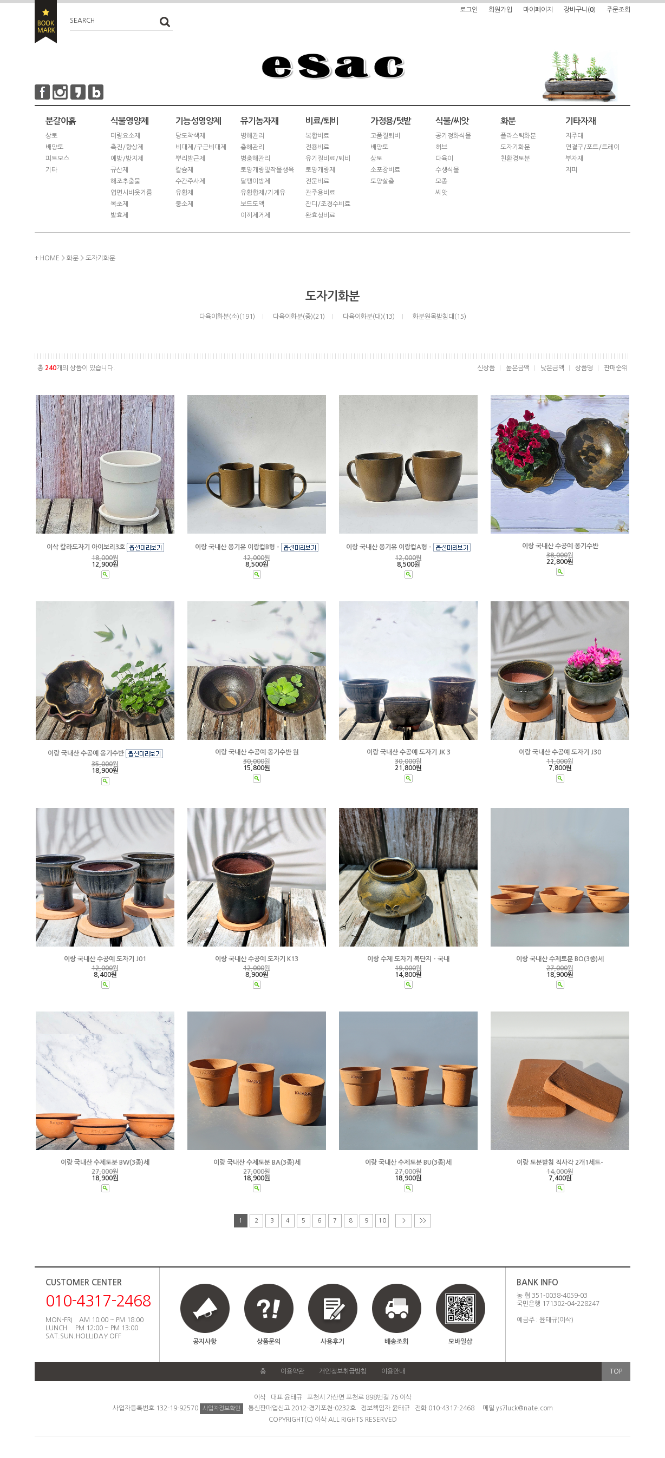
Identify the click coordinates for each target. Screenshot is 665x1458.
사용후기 (332, 1341)
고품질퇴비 (385, 136)
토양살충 (382, 181)
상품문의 (269, 1341)
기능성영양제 (198, 121)
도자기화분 (515, 147)
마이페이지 (538, 9)
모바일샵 (460, 1319)
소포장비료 (385, 170)
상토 (51, 136)
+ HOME (47, 258)
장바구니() (580, 9)
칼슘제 (184, 170)
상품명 (584, 368)
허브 (441, 147)
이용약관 (292, 1371)
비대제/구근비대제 (200, 147)
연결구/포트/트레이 (592, 147)
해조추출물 (125, 181)
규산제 (119, 170)
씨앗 (441, 192)
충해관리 (252, 147)
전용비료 (317, 147)
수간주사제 (190, 181)
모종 (441, 181)
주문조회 (618, 9)
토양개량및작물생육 (267, 170)
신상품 (486, 368)
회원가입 (500, 9)
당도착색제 (190, 136)
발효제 (119, 215)
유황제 (184, 192)
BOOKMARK (46, 21)
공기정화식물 (453, 136)
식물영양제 (129, 121)
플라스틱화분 (518, 136)
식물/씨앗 (451, 121)
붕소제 (184, 204)
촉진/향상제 (127, 147)
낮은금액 (552, 368)
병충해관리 (255, 158)
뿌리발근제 (190, 158)
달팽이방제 (255, 181)
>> (423, 1221)
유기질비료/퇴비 (327, 158)
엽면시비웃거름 (131, 192)
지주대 (574, 136)
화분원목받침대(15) (439, 316)
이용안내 (393, 1371)
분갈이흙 (60, 121)
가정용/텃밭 (390, 121)
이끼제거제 (255, 215)
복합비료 (317, 136)
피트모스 (57, 158)
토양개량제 (320, 170)
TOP (616, 1371)
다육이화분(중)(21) (299, 316)
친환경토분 (515, 158)
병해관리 (252, 136)
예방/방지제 (127, 158)
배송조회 (396, 1341)
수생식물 (447, 170)
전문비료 (317, 181)
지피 (571, 170)
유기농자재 (259, 121)
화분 (508, 121)
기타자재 (580, 121)
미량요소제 (125, 136)
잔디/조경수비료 (327, 204)
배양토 (54, 147)
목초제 (119, 204)
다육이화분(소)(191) (227, 316)
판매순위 (616, 368)
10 (382, 1221)
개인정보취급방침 (343, 1371)
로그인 (469, 9)
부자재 (574, 158)
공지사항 (205, 1341)
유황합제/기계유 (262, 192)
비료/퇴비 (321, 121)
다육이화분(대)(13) (369, 316)
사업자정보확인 (221, 1408)
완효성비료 (320, 215)
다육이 (444, 158)
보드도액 (252, 204)
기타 (51, 170)
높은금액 (518, 368)
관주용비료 (320, 192)
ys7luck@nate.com (524, 1408)
